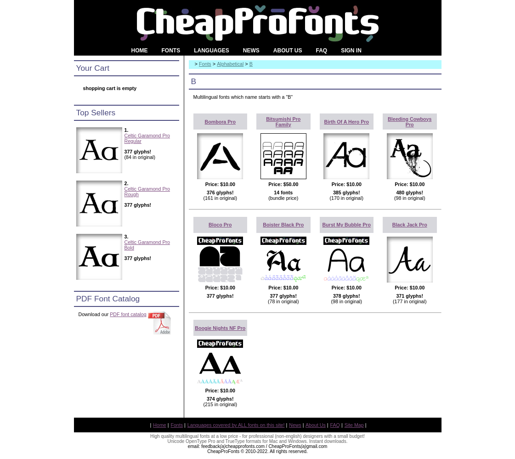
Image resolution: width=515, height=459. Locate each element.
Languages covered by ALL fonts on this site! (236, 425)
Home (159, 425)
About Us (316, 425)
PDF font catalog (128, 314)
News (295, 425)
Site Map (354, 425)
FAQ (335, 425)
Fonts (205, 64)
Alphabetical (230, 64)
